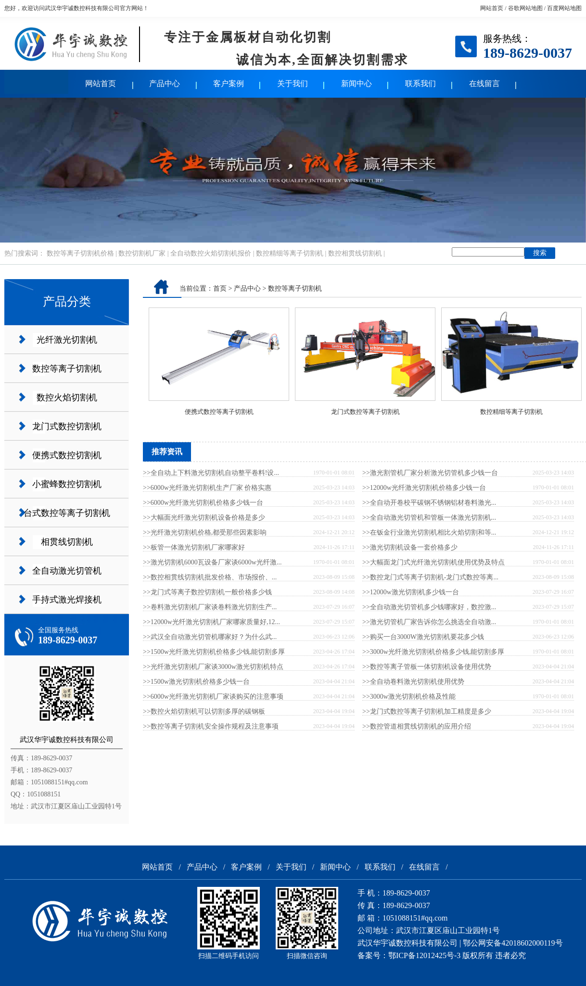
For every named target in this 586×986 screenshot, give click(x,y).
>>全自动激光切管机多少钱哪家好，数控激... (429, 607)
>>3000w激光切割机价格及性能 (409, 696)
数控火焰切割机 (67, 397)
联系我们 (420, 83)
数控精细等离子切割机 (289, 253)
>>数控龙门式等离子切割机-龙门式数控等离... (430, 577)
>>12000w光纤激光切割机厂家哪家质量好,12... (211, 622)
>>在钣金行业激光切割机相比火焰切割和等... (429, 532)
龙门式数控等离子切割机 (365, 411)
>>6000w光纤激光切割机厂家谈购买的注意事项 (213, 696)
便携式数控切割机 (67, 455)
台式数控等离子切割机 (67, 513)
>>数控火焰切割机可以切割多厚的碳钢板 (204, 711)
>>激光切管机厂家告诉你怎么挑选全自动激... (429, 622)
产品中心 (164, 83)
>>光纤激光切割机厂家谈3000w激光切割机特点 (213, 666)
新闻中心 (356, 83)
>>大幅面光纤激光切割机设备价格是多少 (204, 517)
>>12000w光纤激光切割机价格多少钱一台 (424, 487)
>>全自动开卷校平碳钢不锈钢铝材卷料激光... (429, 502)
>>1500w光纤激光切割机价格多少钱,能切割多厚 (214, 651)
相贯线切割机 (67, 542)
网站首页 (491, 8)
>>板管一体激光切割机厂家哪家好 (194, 547)
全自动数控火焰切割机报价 (210, 253)
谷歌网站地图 (525, 8)
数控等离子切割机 (67, 368)
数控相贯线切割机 (355, 253)
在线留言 (484, 83)
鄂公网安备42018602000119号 (512, 943)
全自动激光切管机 (67, 571)
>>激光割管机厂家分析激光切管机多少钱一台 (430, 472)
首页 (220, 288)
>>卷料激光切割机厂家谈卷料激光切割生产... (210, 607)
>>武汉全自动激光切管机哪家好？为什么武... (210, 636)
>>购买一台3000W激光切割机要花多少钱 (423, 636)
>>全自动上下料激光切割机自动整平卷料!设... (211, 472)
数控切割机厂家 (142, 253)
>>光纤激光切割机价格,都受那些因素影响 (205, 532)
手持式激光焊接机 (67, 599)
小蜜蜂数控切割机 (67, 484)
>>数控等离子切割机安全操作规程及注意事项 (211, 726)
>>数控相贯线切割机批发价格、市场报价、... (210, 577)
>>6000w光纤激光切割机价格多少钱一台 (203, 502)
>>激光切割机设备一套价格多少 (410, 547)
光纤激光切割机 (67, 340)
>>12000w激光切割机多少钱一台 (410, 592)
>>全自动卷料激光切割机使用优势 (413, 681)
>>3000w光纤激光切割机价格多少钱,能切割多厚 (433, 651)
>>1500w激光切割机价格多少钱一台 (196, 681)
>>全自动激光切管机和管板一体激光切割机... (429, 517)
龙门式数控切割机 (67, 426)
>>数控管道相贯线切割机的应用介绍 (416, 726)
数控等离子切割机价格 (80, 253)
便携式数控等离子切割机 (219, 411)
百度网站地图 (564, 8)
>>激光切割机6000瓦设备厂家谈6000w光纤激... (212, 562)
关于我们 (292, 83)
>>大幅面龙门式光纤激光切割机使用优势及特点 (433, 562)
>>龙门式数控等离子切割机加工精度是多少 (426, 711)
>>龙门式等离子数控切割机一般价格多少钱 (207, 592)
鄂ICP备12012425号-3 (424, 955)
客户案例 (228, 83)
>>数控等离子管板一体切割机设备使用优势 (426, 666)
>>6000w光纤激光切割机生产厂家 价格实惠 (207, 487)
